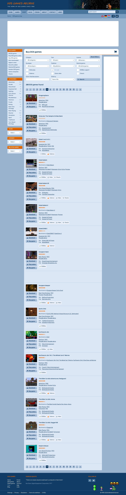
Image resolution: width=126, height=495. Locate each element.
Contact (52, 12)
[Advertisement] (62, 33)
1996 (46, 123)
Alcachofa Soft (46, 128)
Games (17, 12)
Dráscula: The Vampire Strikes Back (51, 116)
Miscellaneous (15, 98)
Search (82, 79)
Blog (30, 12)
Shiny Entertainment (48, 344)
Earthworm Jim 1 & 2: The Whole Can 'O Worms (60, 360)
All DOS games (13, 53)
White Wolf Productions (48, 455)
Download (32, 103)
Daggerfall (50, 427)
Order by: (53, 76)
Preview (67, 169)
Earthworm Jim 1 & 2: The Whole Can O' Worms (54, 355)
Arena (69, 404)
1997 (48, 144)
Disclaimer (24, 492)
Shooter (15, 113)
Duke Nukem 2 (51, 210)
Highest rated (12, 62)
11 (67, 89)
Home (11, 12)
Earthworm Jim (44, 332)
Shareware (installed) (45, 169)
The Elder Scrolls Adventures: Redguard (52, 378)
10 (63, 89)
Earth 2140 (42, 309)
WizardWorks (45, 150)
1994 (46, 100)
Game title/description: (32, 76)
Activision (45, 346)
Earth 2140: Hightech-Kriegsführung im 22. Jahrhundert (63, 314)
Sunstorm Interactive (48, 149)
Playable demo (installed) (46, 432)
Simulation (15, 115)
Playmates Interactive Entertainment (53, 369)
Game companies (13, 71)
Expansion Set (43, 144)
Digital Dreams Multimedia (49, 130)
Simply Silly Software (48, 240)
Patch (49, 146)
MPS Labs (44, 105)
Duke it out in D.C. (44, 139)
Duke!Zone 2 (58, 233)
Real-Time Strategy (44, 293)
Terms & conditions (34, 492)
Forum (37, 12)
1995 (46, 339)
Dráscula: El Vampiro (52, 121)
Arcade (15, 84)
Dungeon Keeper (44, 285)
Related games (14, 147)
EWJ (48, 337)
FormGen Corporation (48, 194)
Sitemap (9, 492)
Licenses (11, 138)
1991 (46, 167)
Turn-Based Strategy (45, 451)
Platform (41, 167)
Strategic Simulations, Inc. (49, 263)
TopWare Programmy (48, 321)
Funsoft (44, 367)
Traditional (15, 120)
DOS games (11, 476)
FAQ (53, 146)
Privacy (17, 492)
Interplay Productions (48, 322)
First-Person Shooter (45, 188)
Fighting (15, 91)
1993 (46, 213)
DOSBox (43, 110)
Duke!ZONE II (43, 228)
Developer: (29, 63)
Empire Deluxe (43, 446)
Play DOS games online (15, 56)
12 (70, 89)
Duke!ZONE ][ (50, 233)
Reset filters (95, 57)
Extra (59, 169)
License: (79, 57)
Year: (52, 57)
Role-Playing (42, 257)
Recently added (13, 65)
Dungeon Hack (44, 252)
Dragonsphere (44, 95)
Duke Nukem (43, 160)
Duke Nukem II (43, 205)
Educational (15, 87)
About (44, 12)
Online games (11, 483)
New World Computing (48, 457)
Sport (15, 118)
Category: (28, 57)
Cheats (11, 74)
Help (18, 485)
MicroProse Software (48, 106)
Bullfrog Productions (48, 297)
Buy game (32, 106)
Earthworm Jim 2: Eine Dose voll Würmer (84, 360)
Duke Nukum (50, 165)
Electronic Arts (46, 299)
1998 (46, 383)
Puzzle (15, 102)
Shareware (54, 169)
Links (60, 12)
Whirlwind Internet (113, 492)
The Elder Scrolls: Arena (47, 399)
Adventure (42, 100)
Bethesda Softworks (48, 388)
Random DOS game (14, 69)
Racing (15, 104)
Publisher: (54, 63)
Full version (42, 408)
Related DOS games (14, 67)
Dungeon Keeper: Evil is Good (55, 290)
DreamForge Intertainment (49, 261)
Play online (32, 127)
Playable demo (43, 102)
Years (11, 129)
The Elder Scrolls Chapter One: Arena (57, 404)
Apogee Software (47, 172)
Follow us (92, 476)
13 (73, 89)
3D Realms (45, 192)
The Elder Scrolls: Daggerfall (48, 422)
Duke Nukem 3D (44, 183)
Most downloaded (13, 60)
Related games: (81, 63)
